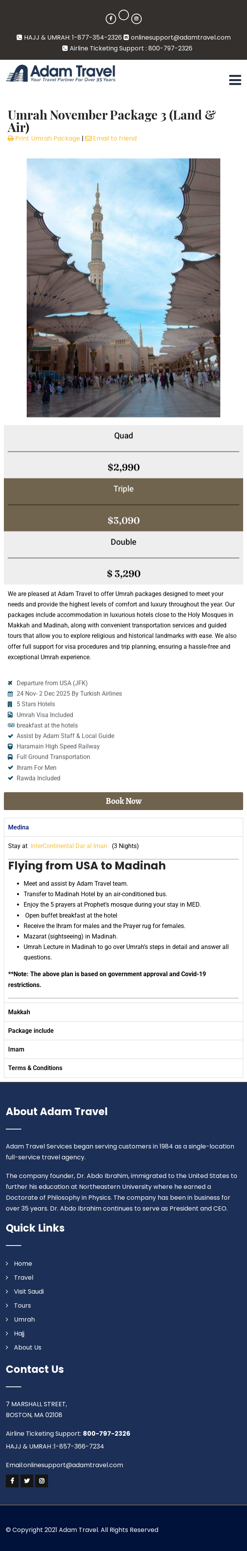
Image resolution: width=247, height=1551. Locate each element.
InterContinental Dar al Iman (69, 846)
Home (23, 1263)
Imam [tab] (16, 1049)
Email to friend (111, 138)
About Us (27, 1347)
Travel (23, 1277)
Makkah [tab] (19, 1012)
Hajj (19, 1333)
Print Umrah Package (44, 138)
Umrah (24, 1319)
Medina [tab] (18, 827)
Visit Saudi (29, 1291)
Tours (22, 1305)
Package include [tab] (31, 1030)
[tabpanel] (123, 919)
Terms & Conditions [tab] (35, 1068)
